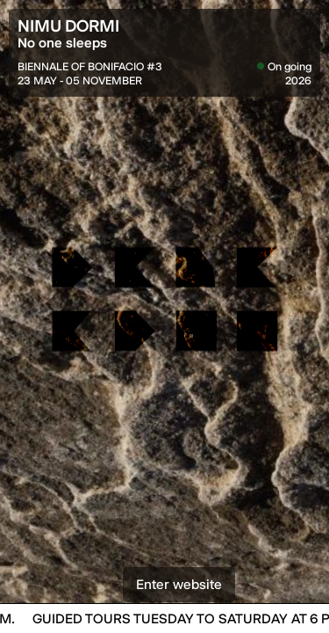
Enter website (179, 601)
